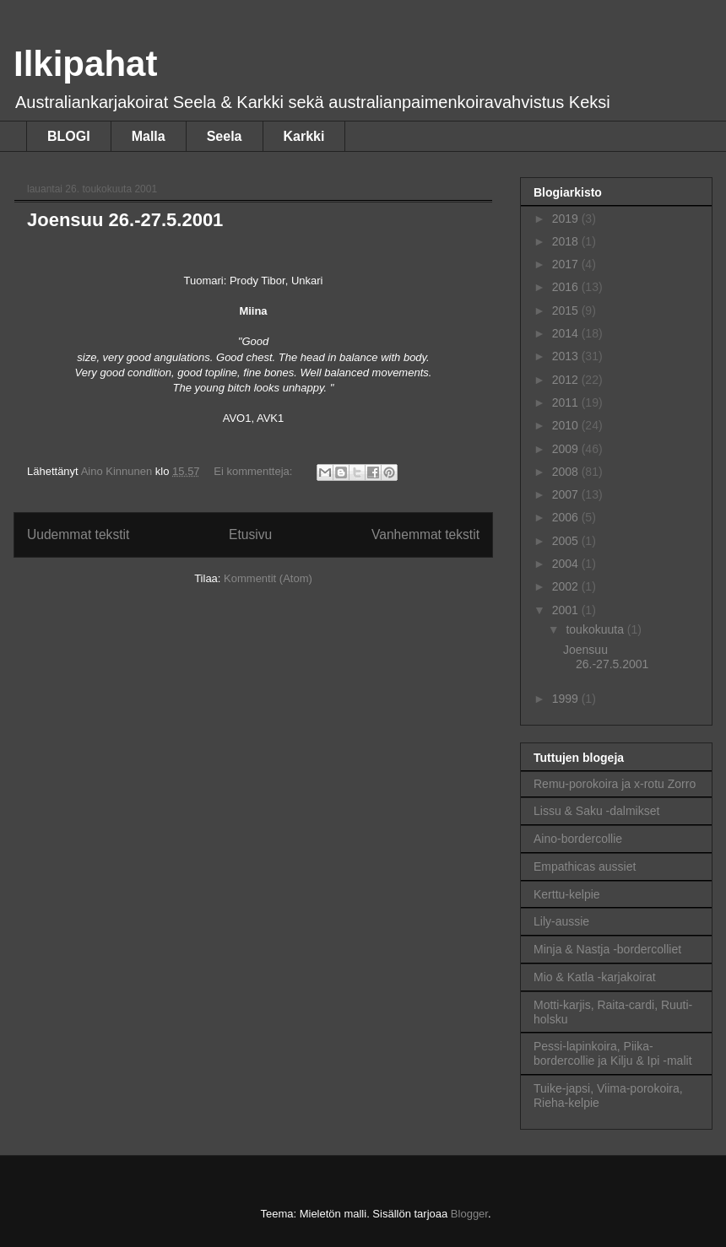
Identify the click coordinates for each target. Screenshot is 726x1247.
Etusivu (250, 534)
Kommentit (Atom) (268, 578)
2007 (567, 494)
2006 (567, 517)
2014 (567, 333)
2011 (567, 402)
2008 (567, 471)
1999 (567, 698)
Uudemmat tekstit (78, 534)
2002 (567, 586)
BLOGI (68, 136)
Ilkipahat (85, 64)
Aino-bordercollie (578, 838)
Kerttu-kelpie (567, 894)
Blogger (469, 1213)
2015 (567, 310)
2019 (567, 218)
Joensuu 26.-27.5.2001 (125, 219)
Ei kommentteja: (254, 471)
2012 (567, 379)
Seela (224, 136)
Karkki (304, 136)
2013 (567, 356)
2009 (567, 449)
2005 (567, 541)
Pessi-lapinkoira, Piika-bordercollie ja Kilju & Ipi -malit (613, 1053)
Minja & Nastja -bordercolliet (607, 949)
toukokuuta (596, 629)
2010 (567, 425)
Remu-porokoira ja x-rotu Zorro (615, 784)
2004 (567, 563)
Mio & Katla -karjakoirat (595, 977)
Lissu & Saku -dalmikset (596, 811)
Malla (148, 136)
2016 (567, 287)
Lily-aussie (561, 921)
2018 (567, 241)
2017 (567, 264)
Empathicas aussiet (585, 866)
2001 (567, 610)
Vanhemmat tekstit (425, 534)
